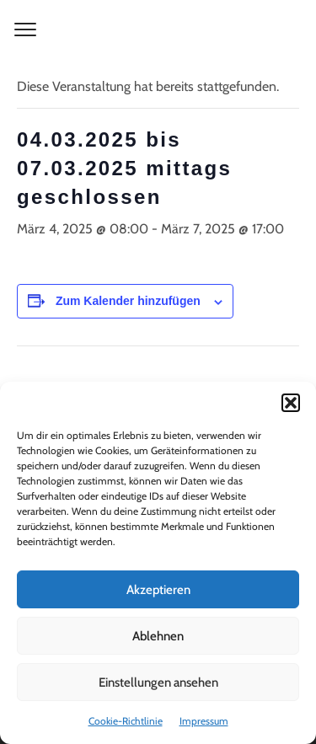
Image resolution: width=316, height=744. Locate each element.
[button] (290, 402)
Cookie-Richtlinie (125, 721)
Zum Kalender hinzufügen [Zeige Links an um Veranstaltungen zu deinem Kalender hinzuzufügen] (128, 301)
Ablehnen (158, 636)
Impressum (203, 721)
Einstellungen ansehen (158, 682)
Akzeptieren (158, 589)
